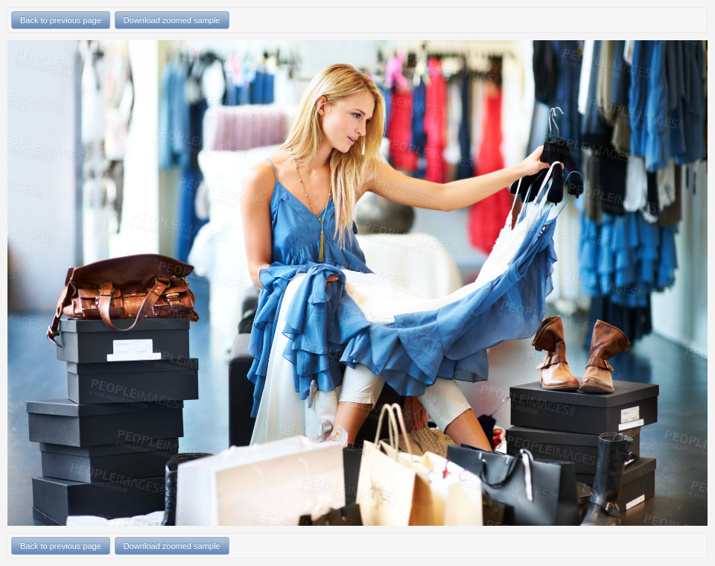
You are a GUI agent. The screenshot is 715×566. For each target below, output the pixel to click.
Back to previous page (60, 20)
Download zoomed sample (172, 20)
